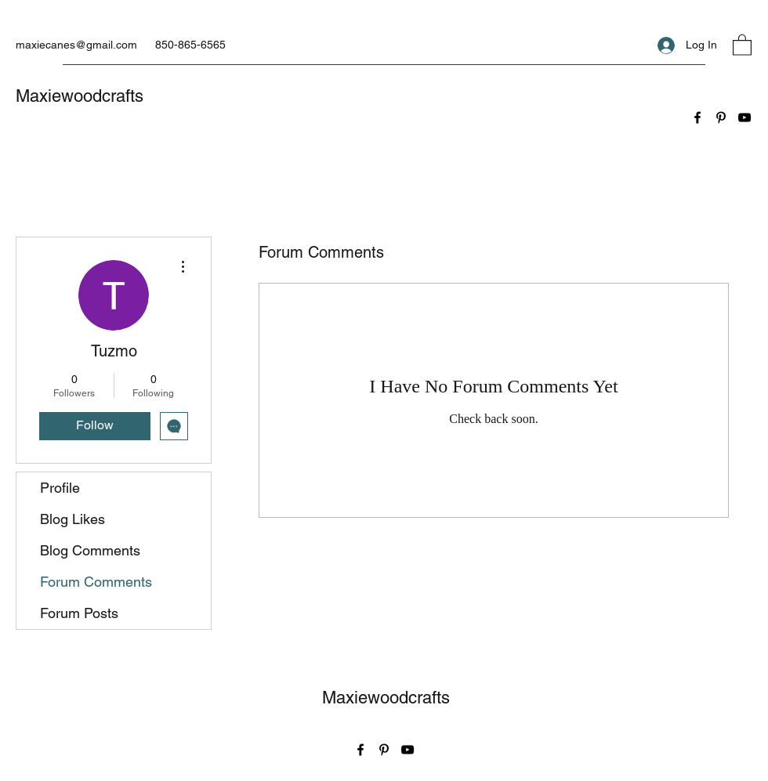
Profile (60, 487)
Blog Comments (90, 550)
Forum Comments (96, 581)
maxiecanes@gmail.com (76, 44)
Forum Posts (79, 613)
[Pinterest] (721, 117)
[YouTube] (744, 117)
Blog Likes (72, 519)
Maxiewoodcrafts (79, 96)
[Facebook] (697, 117)
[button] (742, 44)
